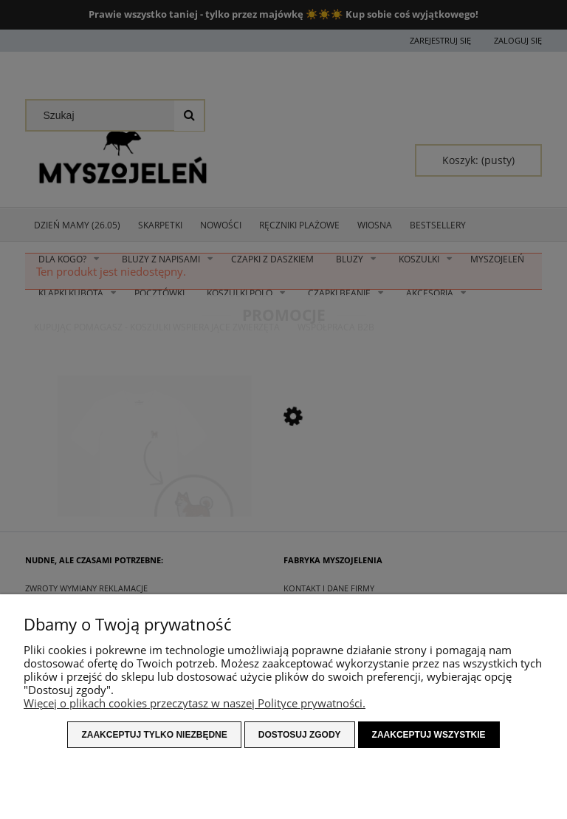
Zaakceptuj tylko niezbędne (154, 735)
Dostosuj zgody (299, 735)
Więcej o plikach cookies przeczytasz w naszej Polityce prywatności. (194, 703)
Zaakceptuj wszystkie (429, 735)
